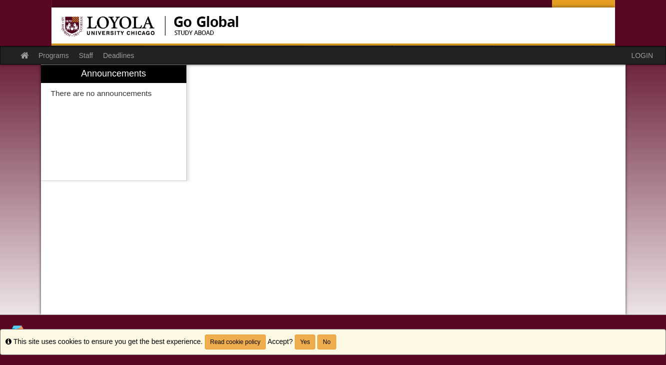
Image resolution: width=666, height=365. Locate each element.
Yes (305, 342)
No (326, 342)
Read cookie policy (235, 342)
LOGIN (642, 56)
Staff (86, 56)
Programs (53, 56)
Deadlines (118, 56)
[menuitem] (114, 122)
